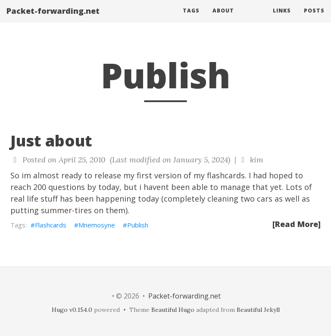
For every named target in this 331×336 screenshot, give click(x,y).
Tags (191, 19)
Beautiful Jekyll (258, 310)
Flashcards (50, 225)
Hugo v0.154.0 (72, 310)
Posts (314, 19)
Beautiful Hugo (172, 310)
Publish (137, 225)
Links (282, 19)
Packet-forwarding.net (53, 19)
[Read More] (296, 224)
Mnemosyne (96, 225)
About (223, 19)
